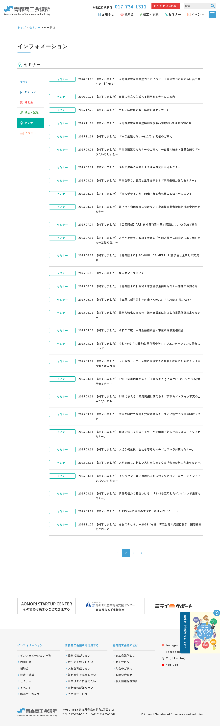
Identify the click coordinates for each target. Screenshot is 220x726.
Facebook (171, 652)
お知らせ (108, 14)
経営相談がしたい (79, 655)
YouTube (170, 665)
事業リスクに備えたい (82, 681)
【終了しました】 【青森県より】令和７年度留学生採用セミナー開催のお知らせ (147, 286)
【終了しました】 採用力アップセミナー (121, 273)
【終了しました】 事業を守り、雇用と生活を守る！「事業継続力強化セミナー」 (146, 180)
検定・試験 (151, 14)
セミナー (175, 14)
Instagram (171, 645)
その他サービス (78, 694)
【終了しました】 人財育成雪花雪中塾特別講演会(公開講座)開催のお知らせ (144, 123)
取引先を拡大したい (80, 662)
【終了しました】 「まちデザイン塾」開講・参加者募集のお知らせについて (144, 194)
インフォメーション (30, 645)
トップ (21, 27)
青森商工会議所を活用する (82, 645)
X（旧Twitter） (174, 658)
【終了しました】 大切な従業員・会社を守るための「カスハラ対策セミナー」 (145, 449)
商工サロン (123, 662)
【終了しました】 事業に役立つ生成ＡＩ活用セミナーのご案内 (135, 97)
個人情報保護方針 (127, 681)
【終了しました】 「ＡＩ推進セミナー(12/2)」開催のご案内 (134, 136)
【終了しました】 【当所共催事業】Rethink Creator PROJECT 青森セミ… (144, 299)
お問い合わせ (168, 6)
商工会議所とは (125, 655)
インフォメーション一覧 (35, 655)
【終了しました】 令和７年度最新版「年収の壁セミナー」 (133, 110)
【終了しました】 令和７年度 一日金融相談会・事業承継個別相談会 (140, 330)
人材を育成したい (79, 668)
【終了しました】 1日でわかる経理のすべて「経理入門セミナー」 (137, 511)
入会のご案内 (124, 668)
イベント (198, 14)
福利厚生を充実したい (82, 675)
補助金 (129, 14)
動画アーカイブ (30, 694)
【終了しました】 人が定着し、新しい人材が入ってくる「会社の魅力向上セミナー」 (149, 463)
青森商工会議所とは (125, 645)
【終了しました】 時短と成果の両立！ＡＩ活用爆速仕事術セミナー (138, 167)
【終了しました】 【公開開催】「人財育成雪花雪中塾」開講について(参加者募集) (147, 224)
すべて (24, 82)
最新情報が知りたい (80, 688)
